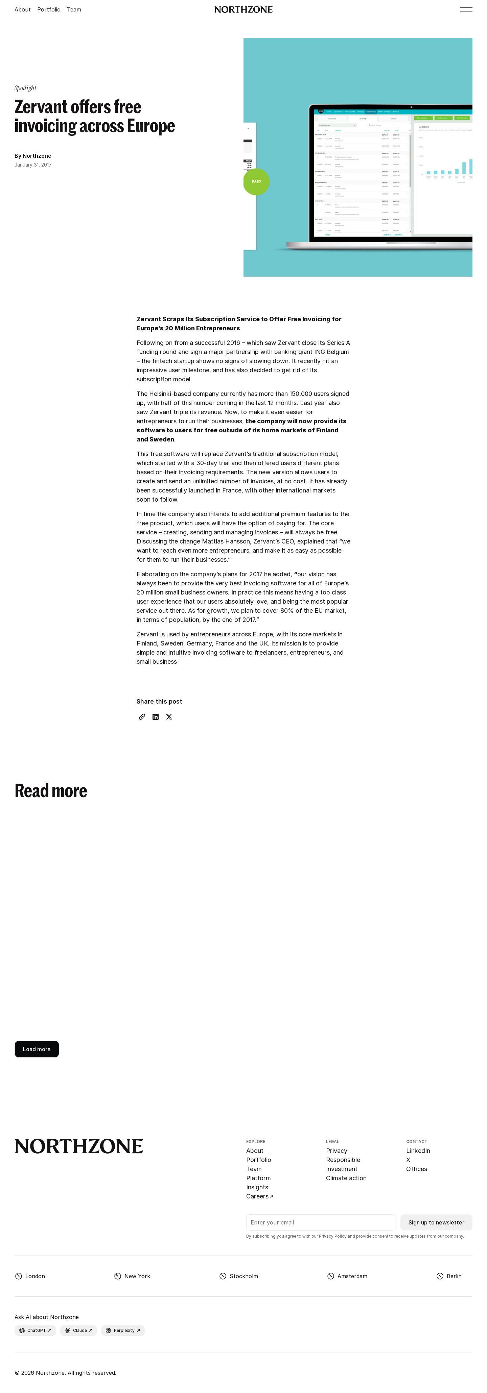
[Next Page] (37, 1049)
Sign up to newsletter (436, 1222)
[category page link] (25, 87)
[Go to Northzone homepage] (243, 9)
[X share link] (169, 716)
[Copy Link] (142, 716)
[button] (466, 9)
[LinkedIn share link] (155, 716)
